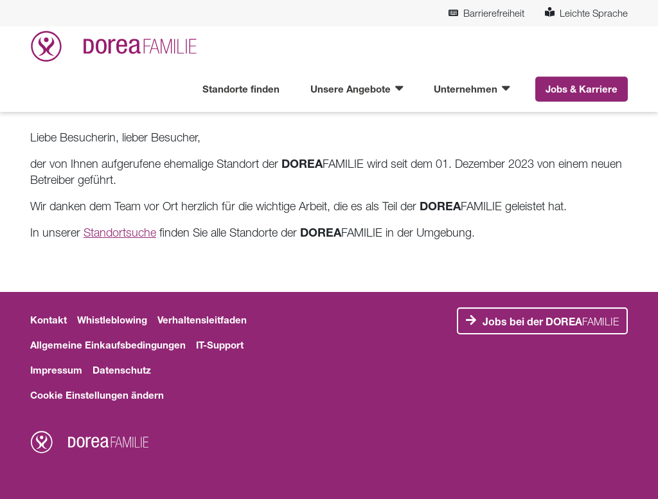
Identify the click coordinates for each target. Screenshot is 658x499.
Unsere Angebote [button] (351, 89)
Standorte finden (241, 89)
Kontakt (48, 319)
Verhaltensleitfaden (202, 319)
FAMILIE (551, 321)
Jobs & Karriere (582, 89)
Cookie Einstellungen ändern (97, 395)
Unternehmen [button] (467, 89)
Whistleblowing (112, 319)
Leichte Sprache (586, 13)
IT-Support (220, 344)
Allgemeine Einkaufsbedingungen (108, 344)
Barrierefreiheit (486, 13)
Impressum (56, 370)
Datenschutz (122, 370)
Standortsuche (120, 232)
